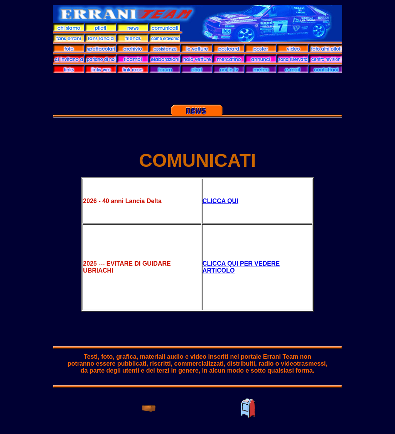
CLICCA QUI (220, 201)
